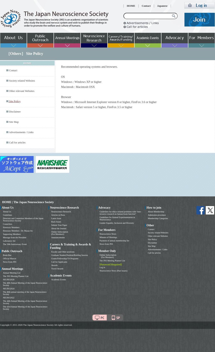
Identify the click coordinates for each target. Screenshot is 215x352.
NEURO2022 (8, 297)
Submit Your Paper (59, 225)
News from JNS (9, 262)
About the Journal (58, 228)
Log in (102, 267)
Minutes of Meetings (108, 237)
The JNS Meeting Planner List (16, 276)
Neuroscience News (108, 234)
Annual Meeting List (11, 273)
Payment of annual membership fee (114, 241)
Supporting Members (12, 234)
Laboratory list (9, 241)
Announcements (58, 237)
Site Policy (152, 239)
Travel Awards (57, 268)
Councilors (7, 224)
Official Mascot (9, 258)
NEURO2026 (8, 279)
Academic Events (58, 279)
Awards (54, 265)
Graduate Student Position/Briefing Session (69, 255)
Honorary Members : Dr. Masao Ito (18, 231)
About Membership (156, 211)
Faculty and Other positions (63, 252)
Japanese (162, 5)
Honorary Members (11, 227)
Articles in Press (58, 215)
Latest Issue (56, 218)
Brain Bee (7, 255)
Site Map (14, 121)
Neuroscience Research (61, 211)
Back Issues (56, 222)
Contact (146, 5)
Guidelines (7, 215)
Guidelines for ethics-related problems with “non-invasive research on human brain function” (120, 212)
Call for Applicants (59, 262)
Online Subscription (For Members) (59, 233)
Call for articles (17, 142)
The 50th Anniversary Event (15, 244)
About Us (7, 211)
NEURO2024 (8, 288)
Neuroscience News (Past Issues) (113, 271)
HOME (131, 5)
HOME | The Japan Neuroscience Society (28, 202)
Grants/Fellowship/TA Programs (64, 258)
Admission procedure (157, 215)
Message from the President (14, 237)
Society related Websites (22, 80)
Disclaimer (15, 111)
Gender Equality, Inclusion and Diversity (117, 223)
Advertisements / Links (21, 132)
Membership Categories (158, 218)
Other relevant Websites (21, 91)
